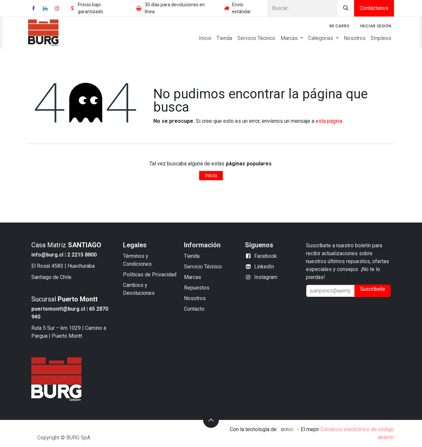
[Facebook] (33, 8)
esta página (329, 121)
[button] (211, 420)
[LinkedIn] (45, 8)
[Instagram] (57, 8)
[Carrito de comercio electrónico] (339, 26)
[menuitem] (205, 38)
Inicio (211, 175)
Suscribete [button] (372, 289)
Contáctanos (374, 8)
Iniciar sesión (375, 26)
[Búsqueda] (346, 8)
